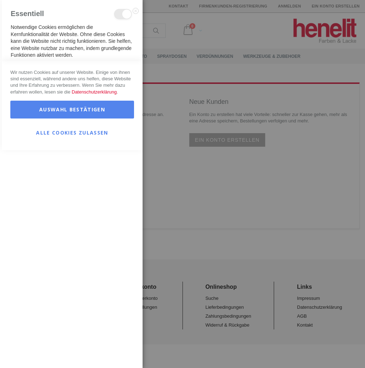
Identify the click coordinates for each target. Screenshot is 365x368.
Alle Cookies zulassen (72, 350)
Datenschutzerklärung (94, 309)
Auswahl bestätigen (72, 327)
